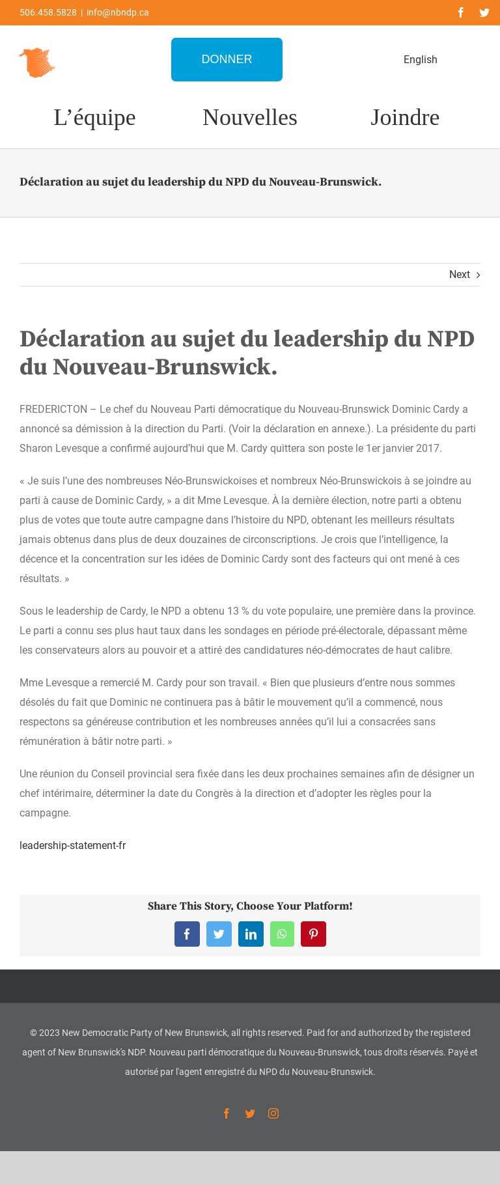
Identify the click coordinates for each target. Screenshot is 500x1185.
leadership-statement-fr (73, 845)
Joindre (405, 117)
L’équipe (94, 117)
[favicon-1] (38, 46)
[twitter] (484, 12)
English (421, 59)
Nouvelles (250, 117)
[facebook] (461, 12)
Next (459, 274)
